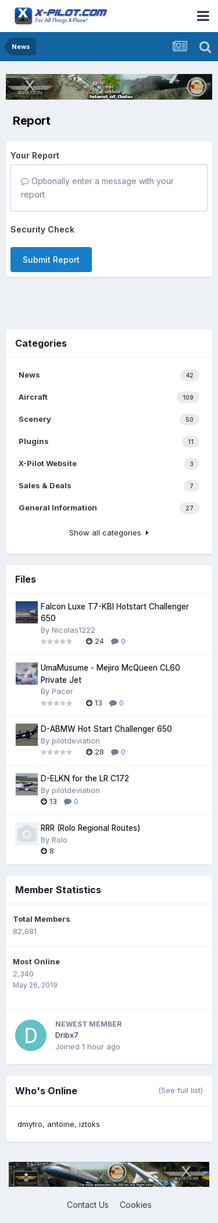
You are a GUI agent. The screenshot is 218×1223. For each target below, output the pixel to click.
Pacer (62, 691)
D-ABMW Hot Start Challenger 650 (106, 729)
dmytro (29, 1124)
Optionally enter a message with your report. (97, 187)
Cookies (136, 1205)
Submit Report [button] (51, 260)
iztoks (89, 1124)
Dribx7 (66, 1034)
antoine (60, 1124)
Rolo (59, 839)
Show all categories (109, 532)
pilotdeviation (76, 740)
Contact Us (88, 1205)
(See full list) (180, 1090)
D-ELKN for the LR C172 (85, 778)
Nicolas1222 (73, 630)
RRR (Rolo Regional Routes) (91, 828)
